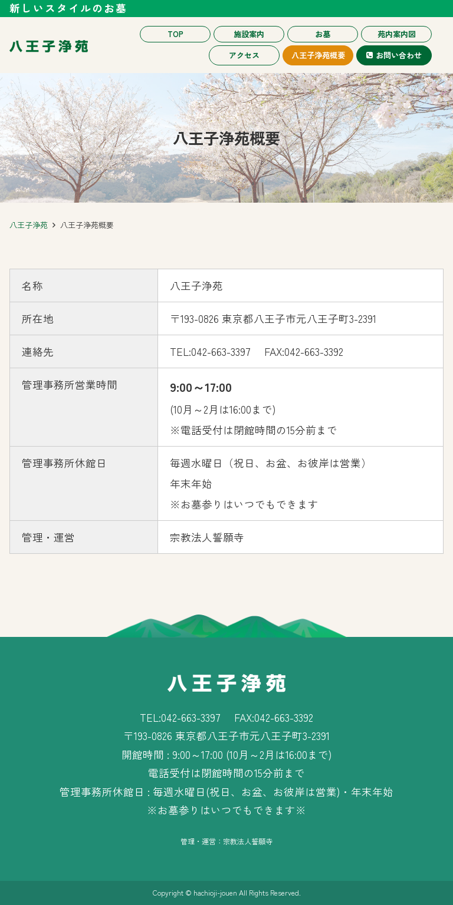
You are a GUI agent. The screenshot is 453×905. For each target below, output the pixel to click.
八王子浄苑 (28, 224)
